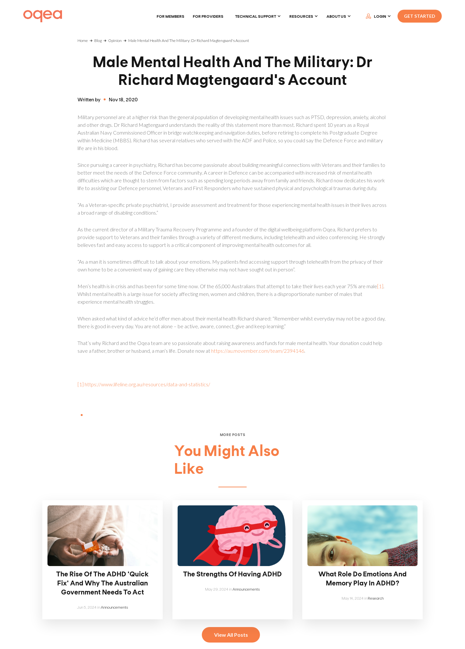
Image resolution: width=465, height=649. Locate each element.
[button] (258, 16)
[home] (42, 16)
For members (170, 16)
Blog (98, 40)
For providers (208, 16)
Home (83, 40)
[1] (380, 286)
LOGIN (380, 16)
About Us (336, 16)
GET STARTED (419, 16)
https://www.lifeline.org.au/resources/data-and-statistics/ (147, 384)
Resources (301, 16)
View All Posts (231, 635)
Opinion (115, 40)
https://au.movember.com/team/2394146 (257, 351)
